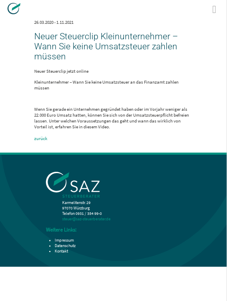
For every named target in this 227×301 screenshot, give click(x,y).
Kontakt (61, 251)
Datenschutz (65, 245)
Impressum (64, 240)
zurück (40, 138)
